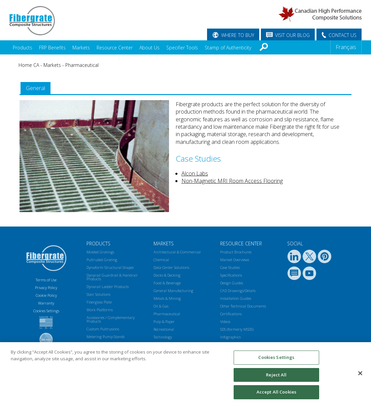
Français (346, 47)
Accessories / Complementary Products (111, 319)
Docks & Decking (167, 275)
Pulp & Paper (164, 321)
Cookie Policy (46, 295)
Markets (81, 47)
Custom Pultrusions (103, 328)
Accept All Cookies (276, 392)
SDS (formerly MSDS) (237, 329)
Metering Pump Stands (106, 336)
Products (22, 47)
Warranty (46, 303)
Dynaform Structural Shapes (110, 267)
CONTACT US (343, 35)
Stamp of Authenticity (228, 47)
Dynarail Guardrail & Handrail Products (112, 277)
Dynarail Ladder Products (108, 286)
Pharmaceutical (82, 65)
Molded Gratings (100, 251)
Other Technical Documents (243, 306)
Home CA (29, 65)
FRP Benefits (52, 47)
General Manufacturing (173, 290)
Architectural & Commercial (177, 251)
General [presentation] (35, 88)
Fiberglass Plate (99, 301)
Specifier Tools (182, 47)
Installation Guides (235, 298)
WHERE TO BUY (237, 35)
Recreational (164, 329)
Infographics (230, 336)
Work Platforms (100, 309)
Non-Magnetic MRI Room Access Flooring (232, 181)
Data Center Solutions (171, 267)
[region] (185, 374)
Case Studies (230, 267)
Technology (163, 336)
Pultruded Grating (102, 259)
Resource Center (115, 47)
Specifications (231, 275)
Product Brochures (235, 251)
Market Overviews (234, 259)
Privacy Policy (46, 287)
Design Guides (231, 282)
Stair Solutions (98, 294)
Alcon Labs (194, 173)
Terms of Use (46, 279)
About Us (149, 47)
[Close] (360, 373)
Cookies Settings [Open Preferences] (46, 310)
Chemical (161, 259)
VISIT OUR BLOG (292, 35)
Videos (225, 321)
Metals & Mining (167, 298)
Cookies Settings (276, 357)
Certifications (231, 313)
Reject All (276, 375)
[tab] (35, 88)
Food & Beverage (167, 282)
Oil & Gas (161, 306)
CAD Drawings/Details (238, 290)
